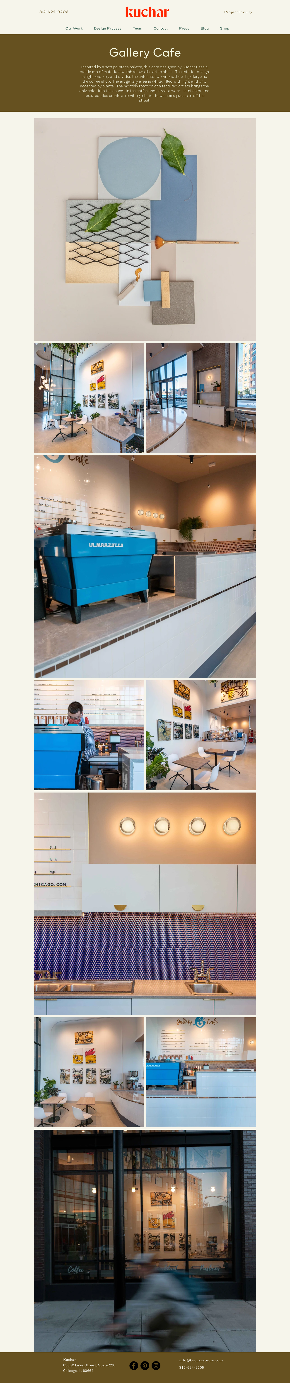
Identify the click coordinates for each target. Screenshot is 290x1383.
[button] (108, 28)
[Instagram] (156, 1365)
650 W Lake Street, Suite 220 (89, 1365)
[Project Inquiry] (239, 12)
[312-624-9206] (54, 12)
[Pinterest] (144, 1365)
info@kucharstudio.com (201, 1360)
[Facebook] (133, 1365)
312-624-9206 (191, 1367)
